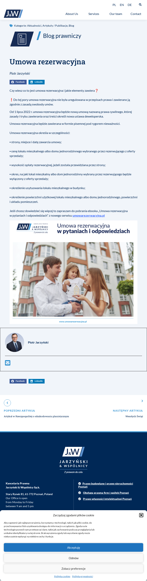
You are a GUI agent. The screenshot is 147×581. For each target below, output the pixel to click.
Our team (115, 14)
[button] (141, 515)
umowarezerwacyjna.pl (89, 216)
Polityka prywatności (82, 576)
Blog (71, 25)
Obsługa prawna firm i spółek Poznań (106, 493)
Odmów (73, 558)
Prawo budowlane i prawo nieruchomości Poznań (105, 486)
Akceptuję (73, 547)
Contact (137, 14)
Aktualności (34, 25)
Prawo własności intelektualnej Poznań (107, 499)
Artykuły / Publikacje (55, 25)
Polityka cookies (62, 576)
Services (94, 14)
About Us (72, 14)
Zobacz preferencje (73, 568)
